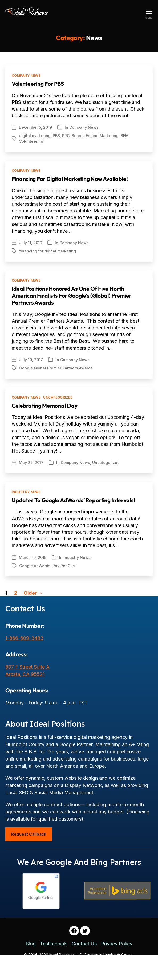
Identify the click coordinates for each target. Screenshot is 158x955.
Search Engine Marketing (95, 135)
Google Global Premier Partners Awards (56, 368)
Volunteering (31, 141)
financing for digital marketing (47, 251)
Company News (26, 75)
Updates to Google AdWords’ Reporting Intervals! (73, 500)
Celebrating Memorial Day (44, 405)
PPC (66, 135)
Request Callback (28, 834)
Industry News (26, 492)
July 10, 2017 (31, 359)
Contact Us (84, 943)
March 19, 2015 (32, 557)
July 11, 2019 (30, 242)
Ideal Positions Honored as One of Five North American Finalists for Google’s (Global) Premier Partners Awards (71, 295)
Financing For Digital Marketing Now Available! (70, 178)
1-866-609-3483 (24, 638)
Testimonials (53, 943)
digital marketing (35, 135)
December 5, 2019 (35, 127)
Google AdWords (34, 565)
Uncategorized (58, 397)
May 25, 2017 (31, 462)
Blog (31, 943)
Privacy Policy (116, 943)
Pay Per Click (64, 565)
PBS (56, 135)
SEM (125, 135)
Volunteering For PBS (38, 83)
